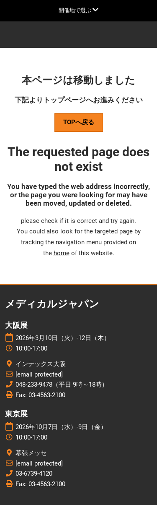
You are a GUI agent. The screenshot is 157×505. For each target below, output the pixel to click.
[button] (78, 122)
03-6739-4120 (33, 473)
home (61, 253)
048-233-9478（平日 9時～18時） (61, 384)
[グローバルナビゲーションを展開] (78, 10)
